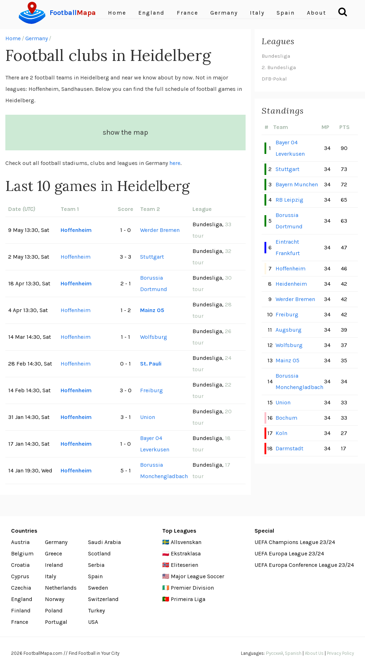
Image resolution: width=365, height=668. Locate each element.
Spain (286, 12)
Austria (20, 542)
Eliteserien (184, 564)
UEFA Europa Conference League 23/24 (304, 564)
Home (117, 12)
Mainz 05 (152, 310)
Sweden (98, 587)
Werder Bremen (160, 230)
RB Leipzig (289, 199)
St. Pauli (150, 363)
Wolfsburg (153, 336)
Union (147, 417)
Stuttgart (152, 256)
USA (93, 621)
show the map (125, 132)
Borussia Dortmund (153, 283)
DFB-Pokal (274, 79)
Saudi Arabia (104, 542)
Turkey (96, 610)
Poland (54, 610)
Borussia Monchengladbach (164, 470)
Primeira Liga (188, 599)
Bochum (286, 417)
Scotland (99, 553)
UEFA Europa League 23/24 (289, 553)
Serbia (96, 564)
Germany (224, 12)
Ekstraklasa (186, 553)
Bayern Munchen (297, 184)
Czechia (21, 587)
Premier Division (192, 587)
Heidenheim (291, 283)
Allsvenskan (186, 542)
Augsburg (289, 329)
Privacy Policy (340, 653)
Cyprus (20, 576)
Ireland (54, 564)
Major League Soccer (197, 576)
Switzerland (103, 599)
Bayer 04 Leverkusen (154, 444)
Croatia (20, 564)
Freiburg (151, 390)
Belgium (22, 553)
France (187, 12)
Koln (281, 433)
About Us (314, 653)
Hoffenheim (76, 230)
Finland (21, 610)
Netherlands (61, 587)
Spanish (293, 653)
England (151, 12)
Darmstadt (289, 448)
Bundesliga (276, 56)
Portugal (56, 621)
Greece (53, 553)
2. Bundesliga (279, 67)
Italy (257, 12)
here (174, 163)
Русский (274, 653)
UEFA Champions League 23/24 (295, 542)
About (316, 12)
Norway (54, 599)
